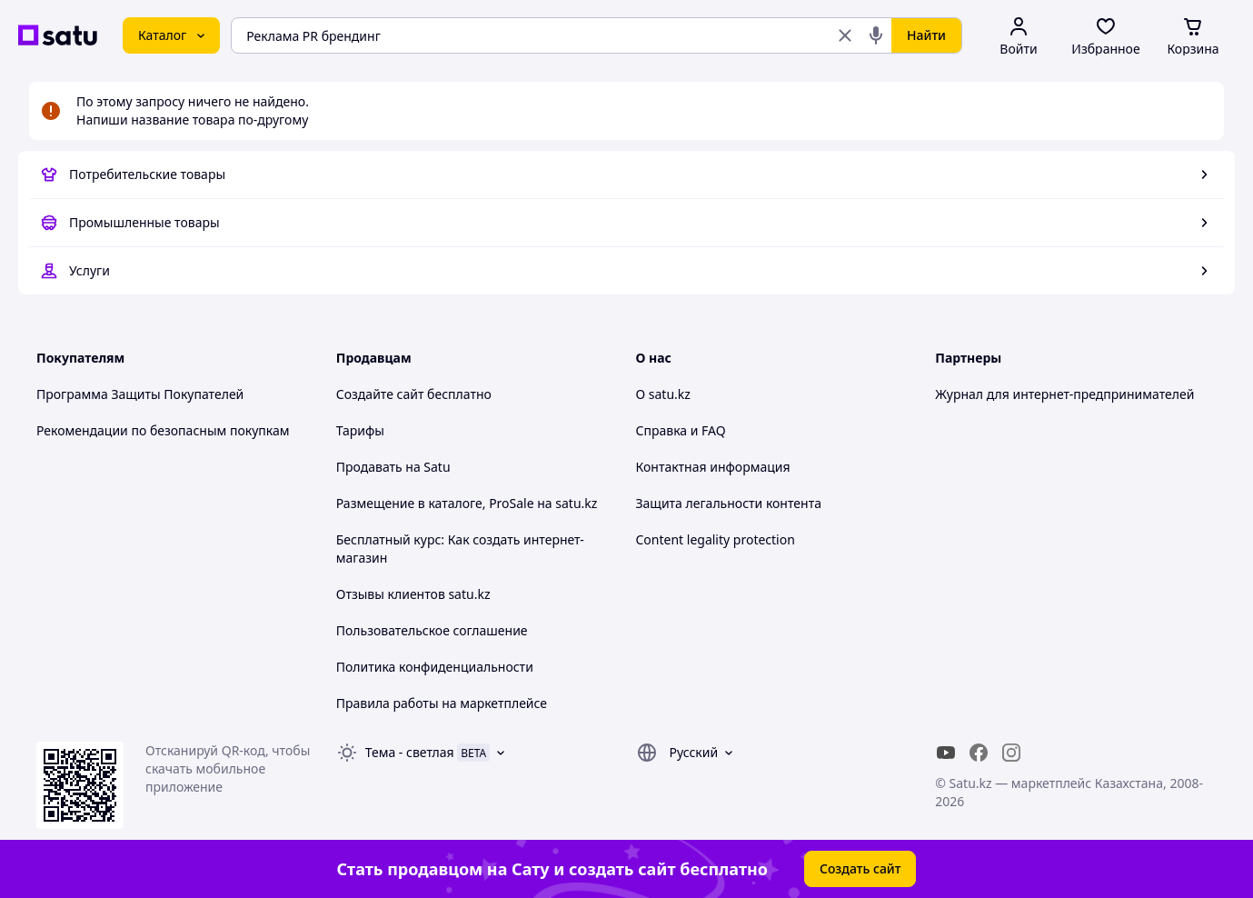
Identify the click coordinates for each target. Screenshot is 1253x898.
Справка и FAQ (681, 430)
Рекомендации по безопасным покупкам (162, 430)
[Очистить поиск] (845, 35)
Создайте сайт (380, 394)
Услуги (89, 270)
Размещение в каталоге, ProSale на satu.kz (467, 503)
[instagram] (1011, 752)
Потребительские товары (147, 174)
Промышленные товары (144, 222)
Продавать (369, 466)
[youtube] (946, 752)
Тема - (409, 752)
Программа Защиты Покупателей (140, 394)
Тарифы (360, 430)
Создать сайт (860, 868)
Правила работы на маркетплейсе (441, 703)
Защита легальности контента (728, 503)
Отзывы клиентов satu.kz (413, 594)
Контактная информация (713, 466)
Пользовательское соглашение (432, 630)
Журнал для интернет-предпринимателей (1064, 394)
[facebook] (978, 752)
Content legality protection (715, 539)
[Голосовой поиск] (875, 35)
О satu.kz (663, 394)
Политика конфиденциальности (434, 666)
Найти (926, 35)
